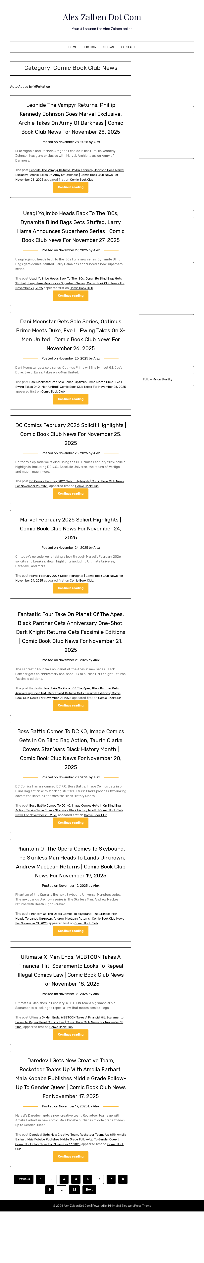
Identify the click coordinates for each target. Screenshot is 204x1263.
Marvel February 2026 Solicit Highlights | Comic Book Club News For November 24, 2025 (70, 556)
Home (72, 47)
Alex (97, 151)
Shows (108, 47)
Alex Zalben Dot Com (102, 16)
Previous (24, 1230)
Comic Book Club (98, 188)
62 (74, 1241)
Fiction (90, 47)
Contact (128, 47)
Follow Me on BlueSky (157, 379)
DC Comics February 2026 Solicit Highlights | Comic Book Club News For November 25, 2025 (71, 461)
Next (89, 1241)
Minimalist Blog (117, 1257)
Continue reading (70, 196)
